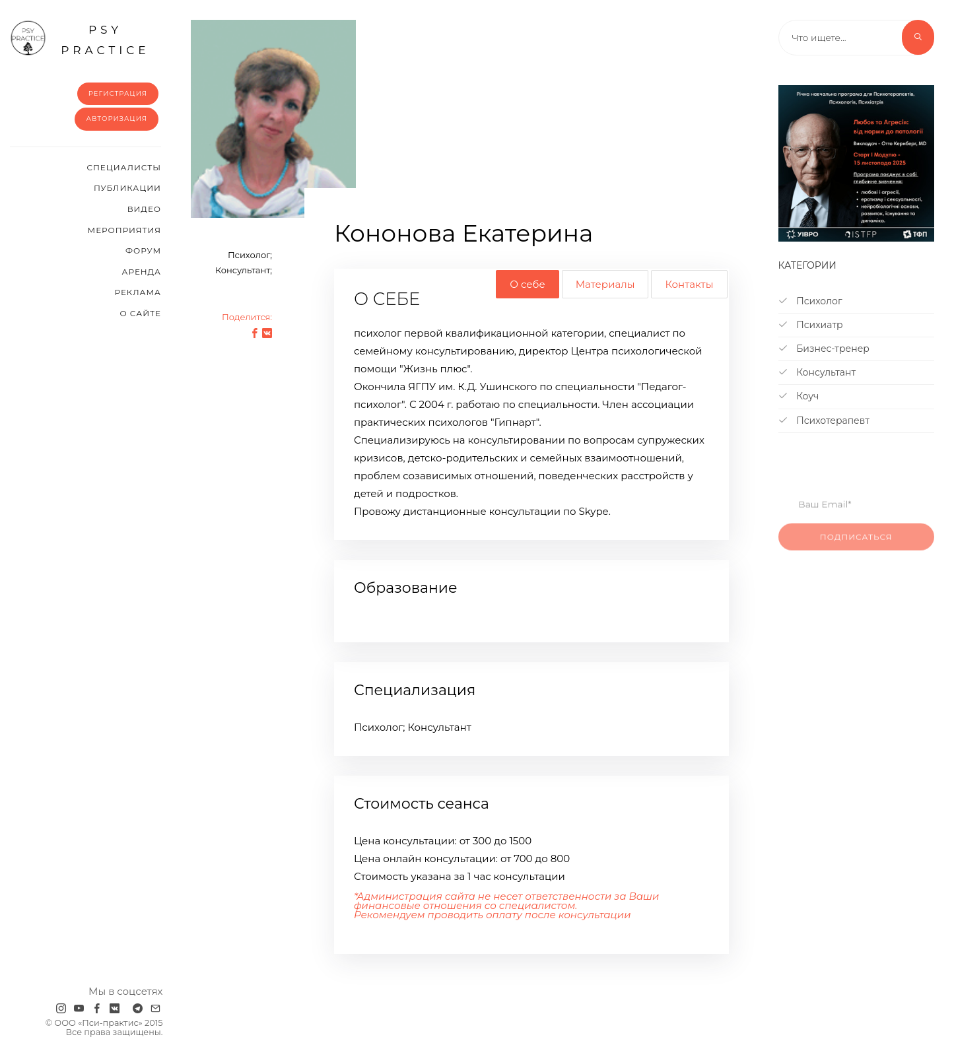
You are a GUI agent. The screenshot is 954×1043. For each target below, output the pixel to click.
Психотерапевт (823, 420)
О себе (527, 284)
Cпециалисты (123, 167)
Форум (143, 250)
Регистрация (117, 93)
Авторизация (116, 118)
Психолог (810, 301)
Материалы (605, 284)
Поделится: (247, 317)
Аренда (141, 272)
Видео (144, 209)
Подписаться (856, 548)
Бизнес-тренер (823, 348)
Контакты (689, 284)
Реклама (138, 292)
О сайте (140, 313)
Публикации (127, 188)
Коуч (798, 396)
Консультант (817, 372)
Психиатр (810, 325)
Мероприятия (124, 230)
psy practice (80, 38)
